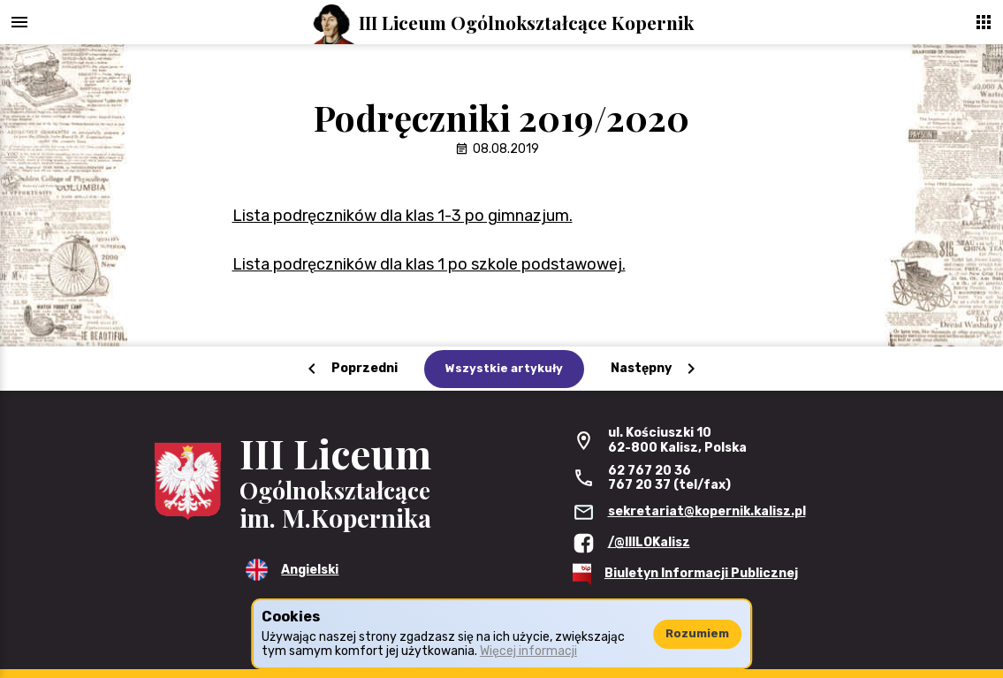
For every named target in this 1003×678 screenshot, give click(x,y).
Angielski (309, 569)
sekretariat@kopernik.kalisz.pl (707, 511)
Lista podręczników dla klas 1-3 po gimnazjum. (402, 215)
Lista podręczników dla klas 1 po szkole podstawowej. (429, 264)
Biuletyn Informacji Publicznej (701, 573)
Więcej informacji (528, 651)
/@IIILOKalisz (649, 542)
